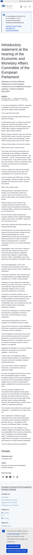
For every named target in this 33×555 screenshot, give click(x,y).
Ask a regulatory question (9, 500)
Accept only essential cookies (17, 551)
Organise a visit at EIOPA (9, 502)
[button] (3, 477)
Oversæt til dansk (11, 26)
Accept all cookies (13, 546)
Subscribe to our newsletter (9, 505)
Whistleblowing (6, 526)
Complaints (4, 497)
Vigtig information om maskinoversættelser (13, 28)
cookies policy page (13, 533)
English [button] (21, 7)
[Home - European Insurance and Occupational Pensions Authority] (10, 7)
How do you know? (25, 1)
